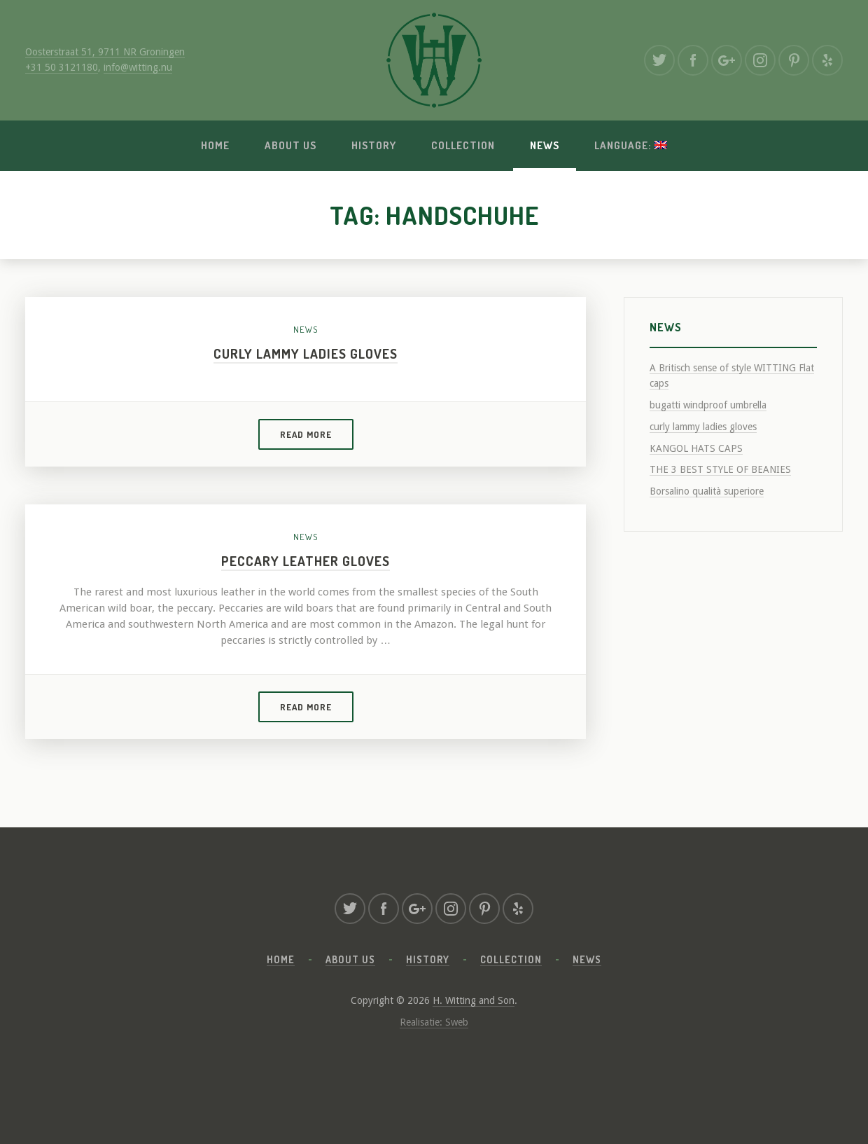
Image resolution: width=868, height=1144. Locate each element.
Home (215, 145)
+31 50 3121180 (61, 67)
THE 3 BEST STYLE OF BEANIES (720, 469)
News (544, 145)
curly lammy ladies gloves (306, 353)
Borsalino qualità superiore (707, 491)
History (373, 145)
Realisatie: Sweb (434, 1022)
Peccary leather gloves (305, 561)
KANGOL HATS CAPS (696, 448)
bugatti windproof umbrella (708, 405)
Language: (630, 145)
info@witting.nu (138, 67)
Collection (463, 145)
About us (290, 145)
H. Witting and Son (473, 1000)
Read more (306, 434)
